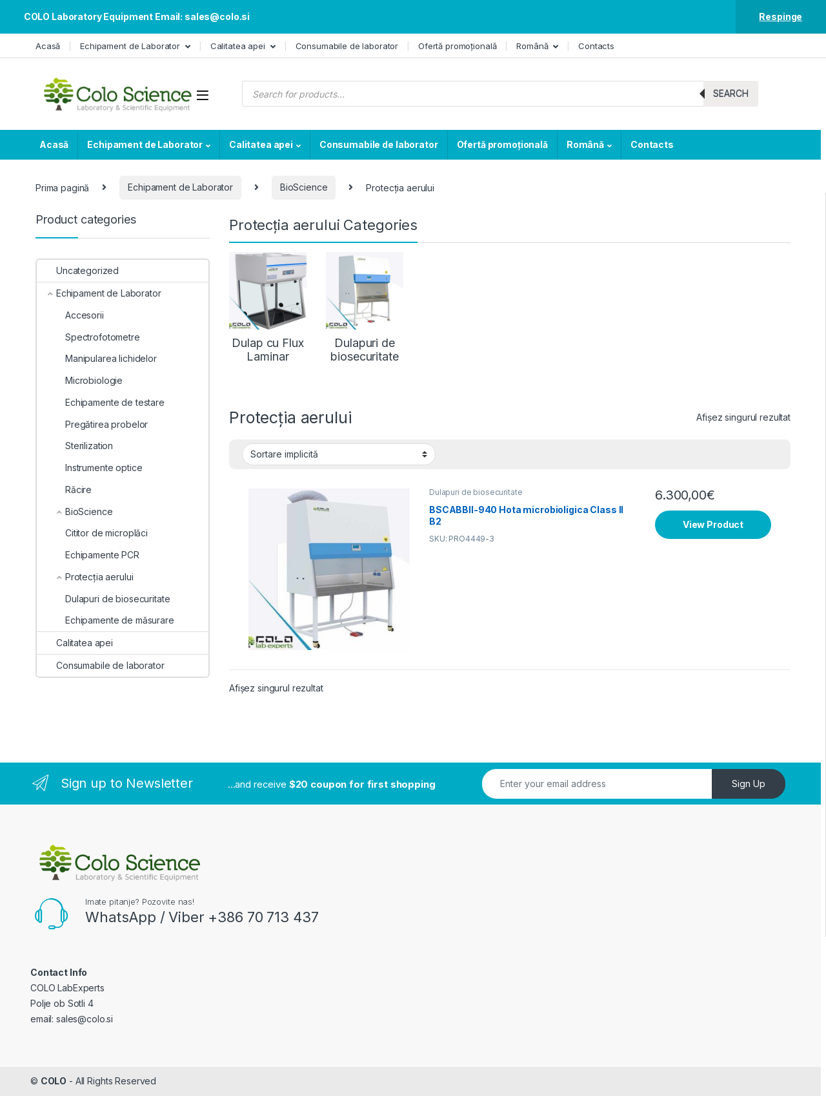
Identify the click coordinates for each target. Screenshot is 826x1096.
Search (731, 93)
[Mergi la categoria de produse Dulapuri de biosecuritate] (364, 308)
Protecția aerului (85, 576)
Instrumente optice (89, 467)
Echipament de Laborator (130, 46)
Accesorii (70, 315)
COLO (53, 1080)
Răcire (64, 489)
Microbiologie (80, 380)
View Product (713, 524)
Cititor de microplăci (92, 532)
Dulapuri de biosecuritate (476, 492)
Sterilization (75, 445)
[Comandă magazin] (339, 454)
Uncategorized (78, 270)
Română (532, 46)
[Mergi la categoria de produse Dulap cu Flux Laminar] (268, 308)
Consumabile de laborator (347, 46)
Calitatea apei (237, 46)
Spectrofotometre (88, 337)
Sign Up (748, 783)
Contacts (596, 46)
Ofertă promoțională (457, 46)
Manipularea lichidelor (97, 358)
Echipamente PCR (88, 554)
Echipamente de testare (101, 402)
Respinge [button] (780, 16)
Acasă (47, 46)
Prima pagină (62, 187)
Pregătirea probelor (92, 424)
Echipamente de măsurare (105, 620)
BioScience (304, 187)
